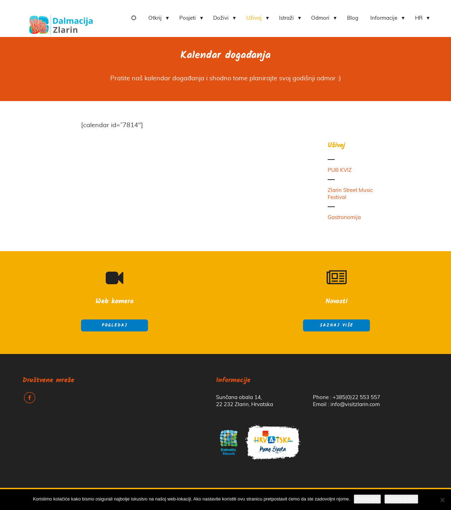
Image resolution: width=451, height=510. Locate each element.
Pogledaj (115, 325)
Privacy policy (401, 499)
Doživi (221, 18)
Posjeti (187, 18)
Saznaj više (336, 325)
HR (418, 18)
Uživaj (254, 18)
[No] (442, 499)
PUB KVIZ (340, 170)
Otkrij (155, 18)
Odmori (320, 18)
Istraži (286, 18)
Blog (352, 18)
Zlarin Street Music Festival (350, 194)
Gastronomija (344, 217)
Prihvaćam (367, 499)
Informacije (383, 18)
